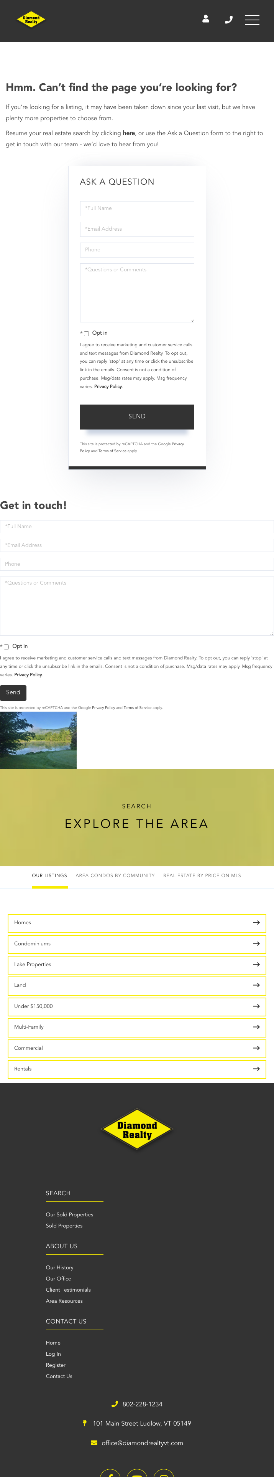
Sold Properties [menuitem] (26, 1226)
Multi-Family (29, 1027)
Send (137, 417)
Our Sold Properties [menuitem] (31, 1215)
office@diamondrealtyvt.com (201, 1321)
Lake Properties (32, 965)
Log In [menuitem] (21, 1301)
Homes (22, 923)
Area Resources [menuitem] (155, 1248)
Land (20, 985)
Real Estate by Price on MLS (202, 876)
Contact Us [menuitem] (27, 1324)
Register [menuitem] (24, 1312)
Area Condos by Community (115, 876)
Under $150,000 (33, 1006)
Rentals (22, 1069)
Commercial (28, 1048)
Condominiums (32, 944)
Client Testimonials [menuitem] (159, 1237)
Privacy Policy (108, 387)
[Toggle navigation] (251, 21)
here (129, 134)
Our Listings (49, 876)
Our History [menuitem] (151, 1215)
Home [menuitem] (21, 1290)
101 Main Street (202, 1301)
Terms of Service (112, 451)
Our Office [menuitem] (149, 1226)
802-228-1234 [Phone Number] (225, 21)
